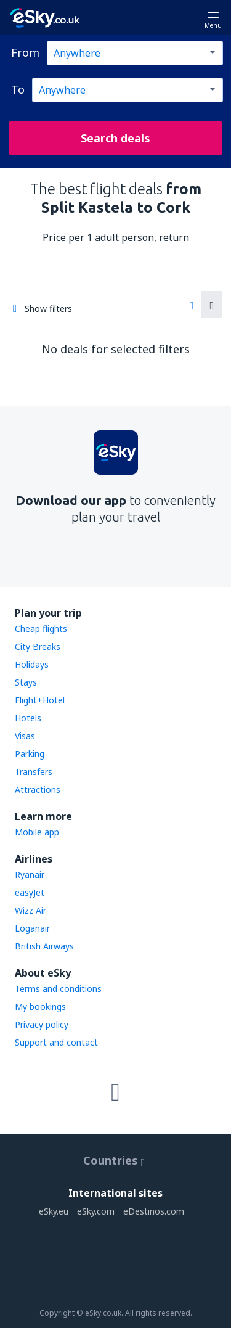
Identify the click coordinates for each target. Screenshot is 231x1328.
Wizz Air (30, 910)
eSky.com (96, 1211)
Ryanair (29, 874)
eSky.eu (53, 1211)
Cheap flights (41, 628)
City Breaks (37, 646)
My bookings (40, 1006)
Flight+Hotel (40, 700)
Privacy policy (41, 1024)
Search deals (115, 138)
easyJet (29, 892)
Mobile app (37, 832)
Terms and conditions (58, 988)
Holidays (32, 664)
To (18, 89)
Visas (25, 736)
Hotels (28, 718)
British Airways (44, 946)
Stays (26, 682)
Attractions (37, 789)
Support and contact (56, 1042)
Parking (29, 754)
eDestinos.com (153, 1211)
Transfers (33, 771)
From (25, 52)
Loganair (32, 928)
